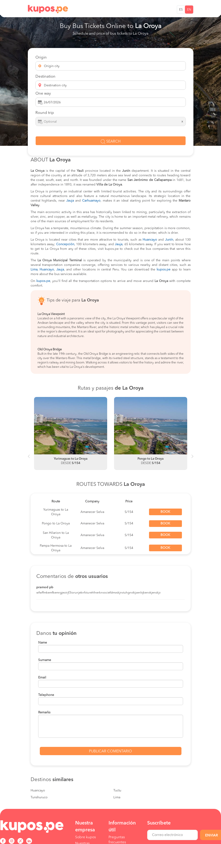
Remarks (44, 712)
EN (189, 9)
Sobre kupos (85, 837)
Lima (116, 797)
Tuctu (117, 790)
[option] (71, 433)
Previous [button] (29, 458)
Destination (45, 77)
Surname (44, 660)
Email (42, 677)
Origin (41, 57)
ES (181, 9)
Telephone (46, 695)
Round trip (44, 113)
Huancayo (38, 790)
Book (165, 511)
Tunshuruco (39, 797)
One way (43, 94)
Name (42, 642)
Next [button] (192, 458)
